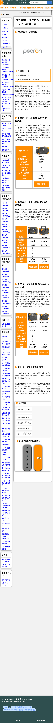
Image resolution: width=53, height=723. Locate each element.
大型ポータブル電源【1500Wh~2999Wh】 (7, 92)
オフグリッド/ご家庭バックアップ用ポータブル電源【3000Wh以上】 (6, 103)
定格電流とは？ (5, 530)
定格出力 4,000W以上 (6, 246)
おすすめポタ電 (11, 7)
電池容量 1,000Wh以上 (6, 281)
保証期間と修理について (6, 414)
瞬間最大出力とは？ (6, 348)
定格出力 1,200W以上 (6, 220)
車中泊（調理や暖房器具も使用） (6, 141)
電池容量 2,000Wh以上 (6, 291)
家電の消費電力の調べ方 (6, 435)
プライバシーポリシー (6, 584)
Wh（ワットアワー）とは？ (6, 343)
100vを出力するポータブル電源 (6, 188)
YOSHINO (5, 40)
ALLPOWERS (6, 44)
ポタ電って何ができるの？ (6, 408)
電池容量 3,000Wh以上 (6, 302)
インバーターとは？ (6, 519)
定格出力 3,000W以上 (6, 241)
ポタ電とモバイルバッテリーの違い (6, 490)
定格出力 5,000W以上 (6, 252)
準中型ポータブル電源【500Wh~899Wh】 (7, 77)
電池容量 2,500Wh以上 (6, 296)
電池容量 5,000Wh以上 (6, 312)
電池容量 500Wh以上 (5, 275)
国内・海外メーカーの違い (6, 419)
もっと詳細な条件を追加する (29, 441)
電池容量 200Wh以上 (5, 270)
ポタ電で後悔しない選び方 (6, 464)
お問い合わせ (6, 580)
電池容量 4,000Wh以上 (6, 307)
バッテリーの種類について (6, 353)
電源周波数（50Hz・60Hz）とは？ (6, 536)
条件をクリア (27, 458)
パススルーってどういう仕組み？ (6, 381)
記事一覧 (49, 7)
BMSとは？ (5, 445)
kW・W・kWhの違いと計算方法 (6, 505)
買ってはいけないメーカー (6, 469)
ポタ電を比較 (25, 7)
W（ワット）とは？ (6, 358)
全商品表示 (5, 150)
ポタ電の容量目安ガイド (6, 542)
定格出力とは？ (5, 337)
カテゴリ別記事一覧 (6, 325)
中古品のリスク (6, 424)
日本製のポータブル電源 (6, 161)
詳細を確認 (41, 184)
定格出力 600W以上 (5, 209)
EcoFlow (5, 28)
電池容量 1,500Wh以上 (6, 286)
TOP (1, 7)
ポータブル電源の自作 (6, 565)
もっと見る (6, 47)
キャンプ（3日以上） (6, 129)
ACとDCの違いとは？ (6, 458)
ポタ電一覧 (42, 7)
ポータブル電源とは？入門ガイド (6, 498)
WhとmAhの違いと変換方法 (6, 483)
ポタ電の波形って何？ (6, 369)
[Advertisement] (6, 628)
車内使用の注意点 (6, 430)
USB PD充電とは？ (6, 398)
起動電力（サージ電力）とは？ (6, 512)
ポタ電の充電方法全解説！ (6, 374)
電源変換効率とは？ (6, 392)
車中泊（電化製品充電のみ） (7, 135)
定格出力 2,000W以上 (6, 231)
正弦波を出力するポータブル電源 (6, 180)
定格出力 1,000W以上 (6, 215)
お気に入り (34, 7)
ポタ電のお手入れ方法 (6, 440)
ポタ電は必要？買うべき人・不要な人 (6, 475)
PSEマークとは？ (6, 524)
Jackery (4, 25)
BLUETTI (5, 31)
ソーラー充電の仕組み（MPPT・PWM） (6, 451)
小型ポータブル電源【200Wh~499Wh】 (7, 69)
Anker (4, 34)
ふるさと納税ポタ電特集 (6, 560)
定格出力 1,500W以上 (6, 225)
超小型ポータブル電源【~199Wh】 (6, 62)
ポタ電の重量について (6, 403)
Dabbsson (5, 37)
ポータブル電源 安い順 (6, 166)
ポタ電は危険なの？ (6, 387)
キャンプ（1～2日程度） (6, 124)
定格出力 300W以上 (5, 204)
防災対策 (4, 147)
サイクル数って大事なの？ (6, 364)
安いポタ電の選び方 (6, 548)
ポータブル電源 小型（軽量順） (6, 173)
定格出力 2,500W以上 (6, 236)
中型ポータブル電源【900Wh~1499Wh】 (7, 84)
